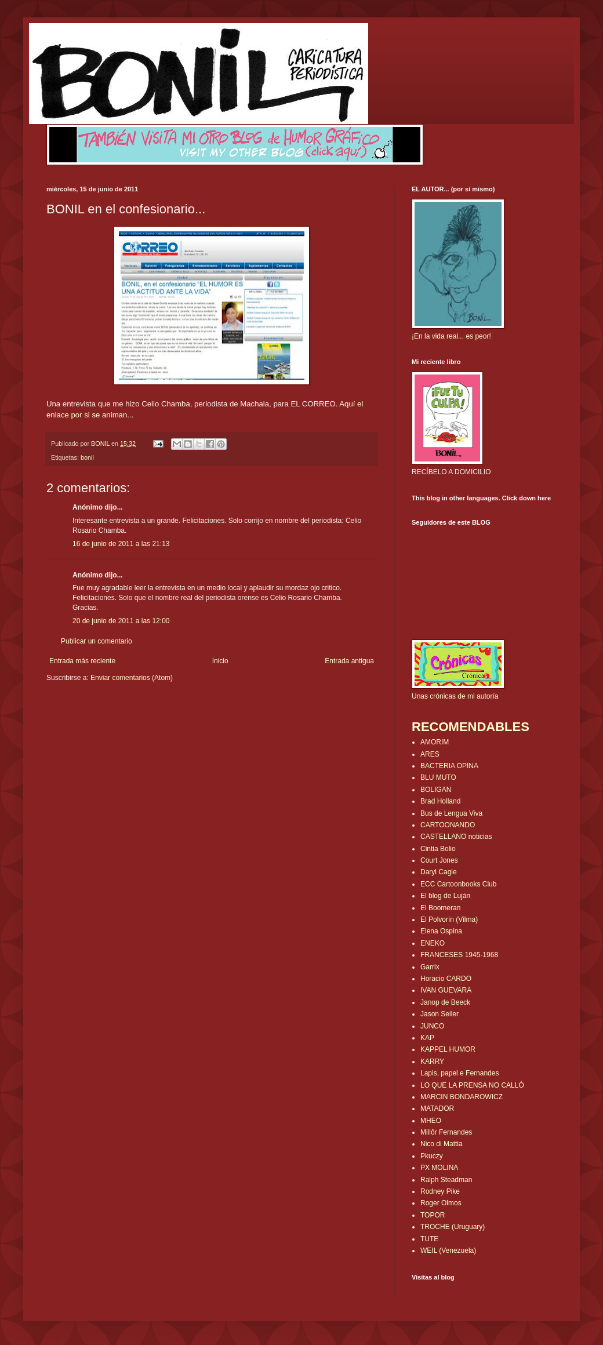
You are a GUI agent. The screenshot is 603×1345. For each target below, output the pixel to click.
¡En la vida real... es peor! (451, 336)
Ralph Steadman (446, 1180)
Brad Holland (440, 801)
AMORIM (434, 742)
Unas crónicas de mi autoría (455, 696)
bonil (87, 457)
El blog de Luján (445, 896)
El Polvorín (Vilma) (449, 919)
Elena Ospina (441, 931)
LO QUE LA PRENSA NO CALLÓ (472, 1085)
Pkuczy (431, 1156)
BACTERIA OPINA (449, 766)
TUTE (429, 1239)
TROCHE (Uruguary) (452, 1227)
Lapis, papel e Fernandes (459, 1073)
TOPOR (432, 1215)
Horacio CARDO (445, 979)
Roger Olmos (441, 1203)
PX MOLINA (439, 1168)
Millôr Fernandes (446, 1132)
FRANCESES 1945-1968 (459, 955)
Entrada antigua (349, 661)
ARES (429, 754)
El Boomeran (440, 908)
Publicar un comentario (96, 641)
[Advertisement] (114, 717)
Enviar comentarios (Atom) (131, 678)
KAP (427, 1038)
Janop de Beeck (445, 1002)
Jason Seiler (439, 1014)
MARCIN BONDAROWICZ (461, 1097)
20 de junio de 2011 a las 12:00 (120, 621)
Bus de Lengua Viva (451, 813)
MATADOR (437, 1108)
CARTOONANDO (447, 825)
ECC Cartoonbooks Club (458, 884)
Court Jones (439, 860)
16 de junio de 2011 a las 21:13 (120, 544)
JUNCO (432, 1026)
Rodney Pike (440, 1191)
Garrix (429, 967)
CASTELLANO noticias (456, 837)
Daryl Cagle (438, 872)
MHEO (430, 1121)
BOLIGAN (435, 790)
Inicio (220, 661)
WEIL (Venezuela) (448, 1250)
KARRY (432, 1061)
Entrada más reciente (82, 661)
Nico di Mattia (441, 1144)
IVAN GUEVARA (445, 990)
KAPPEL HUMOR (447, 1049)
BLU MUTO (438, 777)
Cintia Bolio (438, 849)
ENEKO (432, 943)
